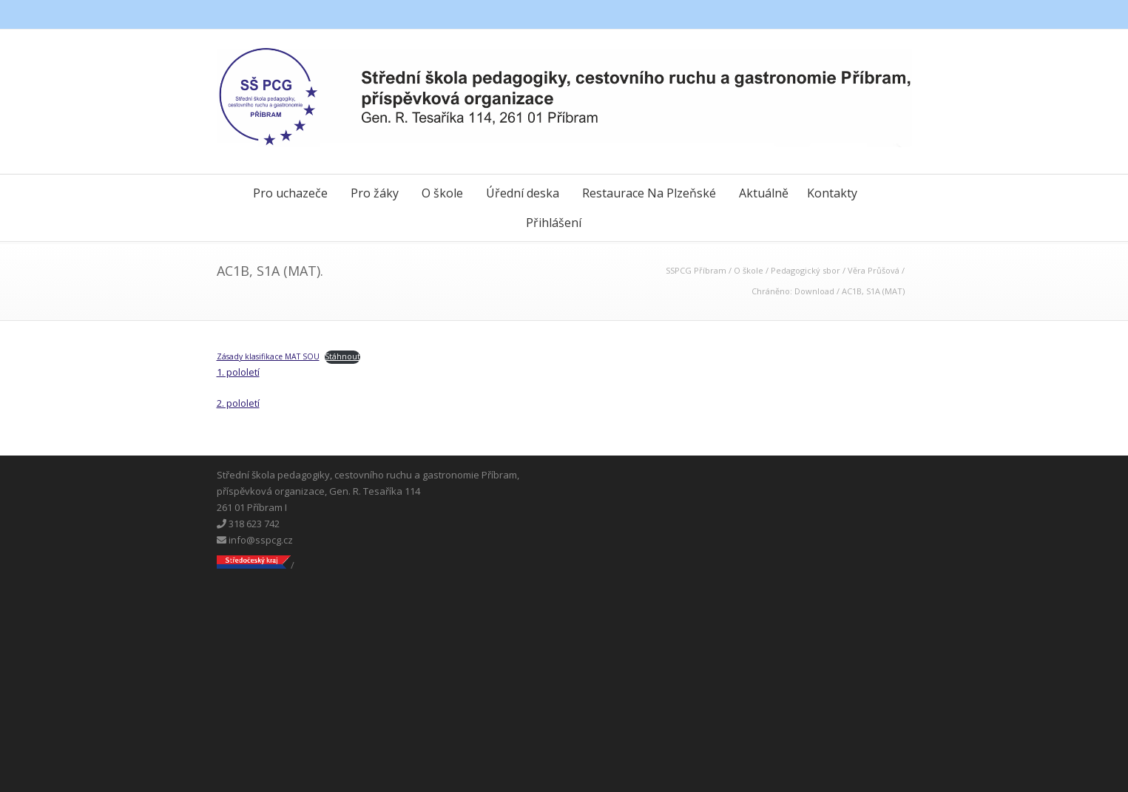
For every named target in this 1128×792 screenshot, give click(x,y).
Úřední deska (522, 193)
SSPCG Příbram (696, 270)
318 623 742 (248, 523)
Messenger (867, 15)
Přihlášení (553, 222)
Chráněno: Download (793, 291)
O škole (442, 193)
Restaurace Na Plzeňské (649, 193)
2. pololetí (238, 403)
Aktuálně (763, 193)
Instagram (897, 15)
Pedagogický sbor (805, 270)
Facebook (838, 15)
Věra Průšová (873, 270)
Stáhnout (342, 356)
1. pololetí (238, 372)
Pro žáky (375, 193)
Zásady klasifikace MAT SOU (268, 356)
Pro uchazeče (290, 193)
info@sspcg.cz (255, 539)
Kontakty (832, 193)
